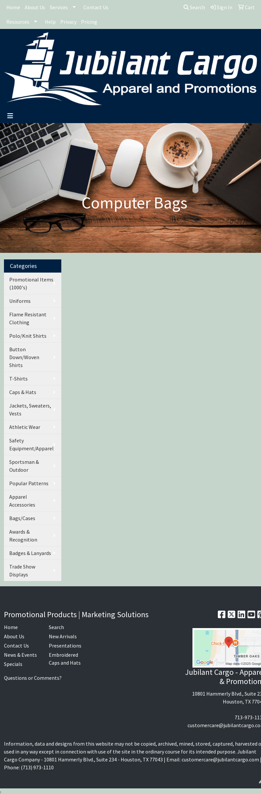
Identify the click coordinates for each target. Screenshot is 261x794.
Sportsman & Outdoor (24, 466)
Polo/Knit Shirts (27, 335)
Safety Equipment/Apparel (31, 444)
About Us (35, 7)
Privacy (68, 21)
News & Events (20, 654)
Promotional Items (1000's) (31, 283)
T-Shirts (18, 378)
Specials (13, 664)
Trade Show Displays (22, 570)
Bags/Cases (22, 518)
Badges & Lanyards (30, 553)
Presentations (65, 645)
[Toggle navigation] (10, 115)
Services (59, 7)
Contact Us (95, 7)
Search (194, 7)
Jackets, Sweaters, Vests (30, 409)
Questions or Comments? (33, 678)
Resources (17, 21)
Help (50, 21)
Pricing (89, 21)
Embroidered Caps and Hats (65, 658)
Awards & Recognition (23, 535)
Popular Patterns (28, 483)
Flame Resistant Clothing (27, 318)
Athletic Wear (24, 427)
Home (13, 7)
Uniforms (20, 301)
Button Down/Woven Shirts (24, 357)
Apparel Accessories (22, 500)
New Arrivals (63, 636)
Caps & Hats (22, 392)
